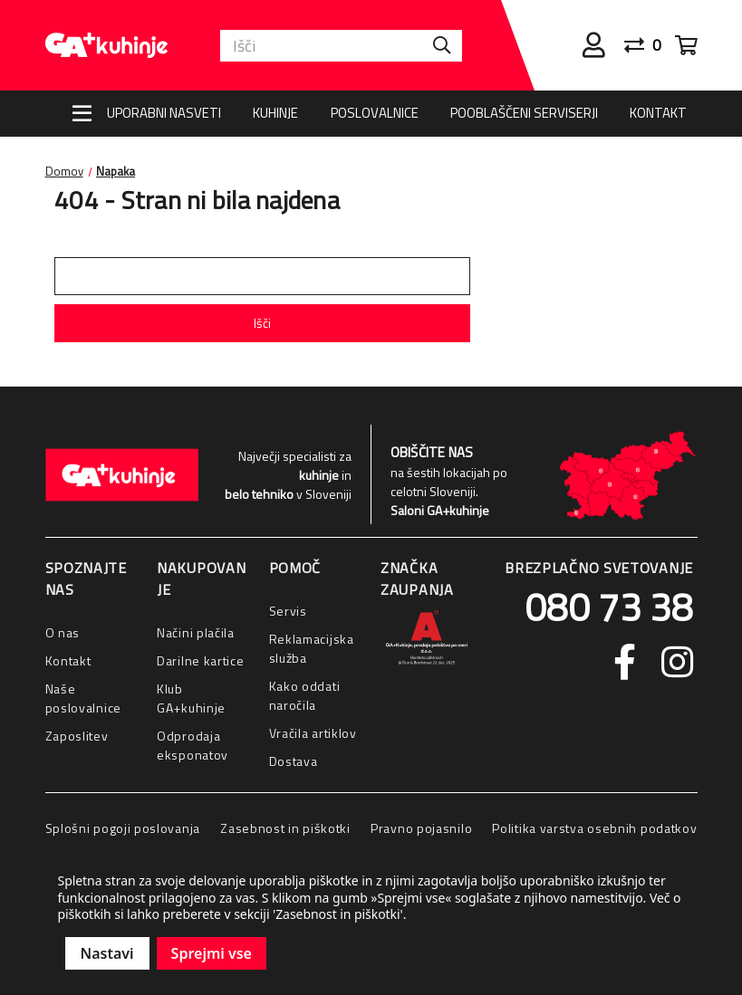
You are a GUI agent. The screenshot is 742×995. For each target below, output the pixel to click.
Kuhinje (275, 112)
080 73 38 (609, 607)
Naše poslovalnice (83, 698)
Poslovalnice (375, 112)
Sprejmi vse (211, 953)
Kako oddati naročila (305, 695)
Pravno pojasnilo (421, 827)
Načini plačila (196, 632)
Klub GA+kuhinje (191, 698)
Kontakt (658, 112)
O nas (63, 632)
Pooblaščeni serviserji (524, 112)
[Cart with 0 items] (686, 45)
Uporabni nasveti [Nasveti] (164, 112)
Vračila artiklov (313, 732)
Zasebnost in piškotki (285, 827)
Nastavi (107, 953)
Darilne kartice (201, 660)
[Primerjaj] (649, 45)
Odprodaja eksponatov (192, 745)
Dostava (293, 760)
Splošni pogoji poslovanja (123, 827)
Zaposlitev (77, 735)
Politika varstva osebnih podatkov (594, 827)
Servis (288, 610)
